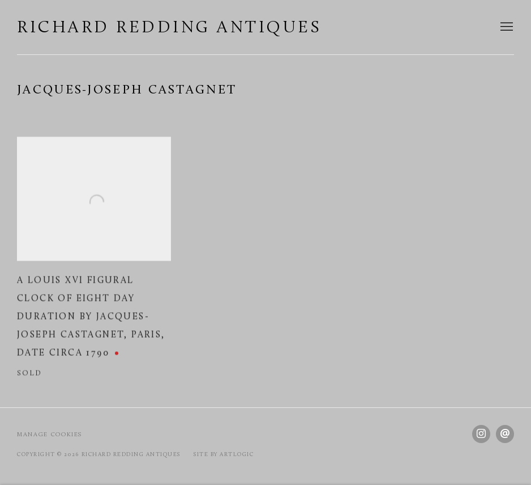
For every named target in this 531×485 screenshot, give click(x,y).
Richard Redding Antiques (169, 28)
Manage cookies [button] (49, 435)
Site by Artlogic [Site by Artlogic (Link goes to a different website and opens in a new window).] (224, 455)
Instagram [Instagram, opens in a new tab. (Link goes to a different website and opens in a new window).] (481, 434)
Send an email (505, 434)
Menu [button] (505, 27)
